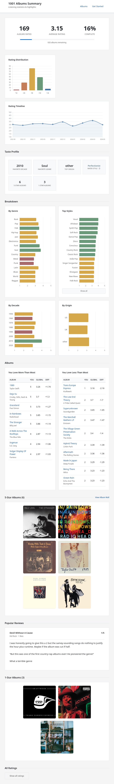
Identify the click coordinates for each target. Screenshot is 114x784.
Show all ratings (17, 775)
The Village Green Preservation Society (71, 431)
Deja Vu (13, 393)
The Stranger (16, 422)
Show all (83, 291)
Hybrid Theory (70, 443)
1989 (12, 385)
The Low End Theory (69, 398)
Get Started (97, 6)
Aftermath (68, 452)
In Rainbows (15, 413)
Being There (69, 469)
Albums (84, 6)
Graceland (14, 405)
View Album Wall (102, 497)
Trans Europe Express (69, 387)
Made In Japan (70, 460)
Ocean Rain (68, 477)
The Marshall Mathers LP (69, 418)
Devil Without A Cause (21, 632)
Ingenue (14, 442)
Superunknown (70, 408)
